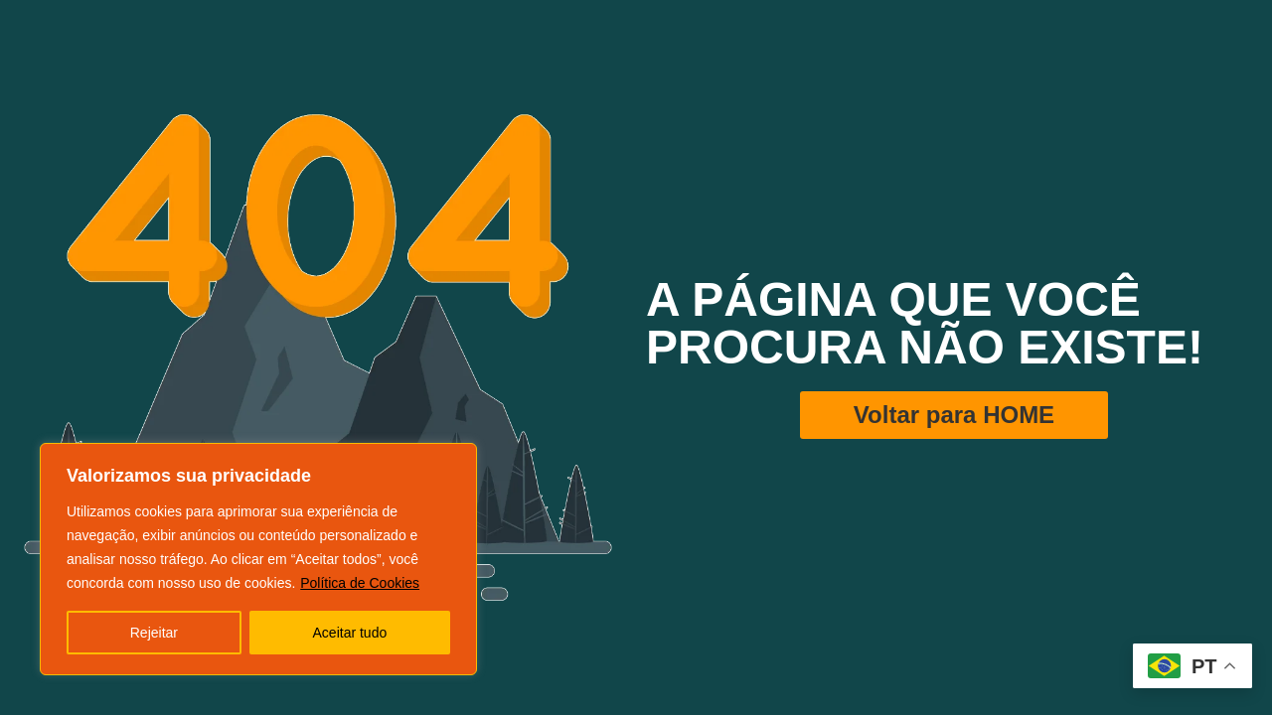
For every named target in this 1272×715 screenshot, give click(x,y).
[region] (258, 559)
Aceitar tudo (350, 633)
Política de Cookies (359, 583)
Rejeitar (154, 633)
